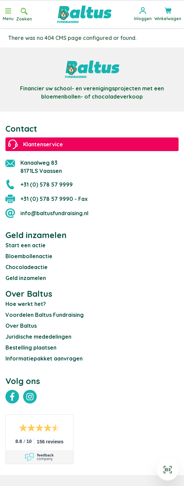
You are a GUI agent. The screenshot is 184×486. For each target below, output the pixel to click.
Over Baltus (21, 325)
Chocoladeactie (26, 267)
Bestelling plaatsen (30, 347)
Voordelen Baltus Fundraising (44, 314)
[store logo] (84, 14)
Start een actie (25, 245)
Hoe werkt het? (25, 303)
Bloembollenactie (28, 256)
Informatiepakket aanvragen (44, 358)
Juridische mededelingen (38, 336)
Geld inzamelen (25, 278)
